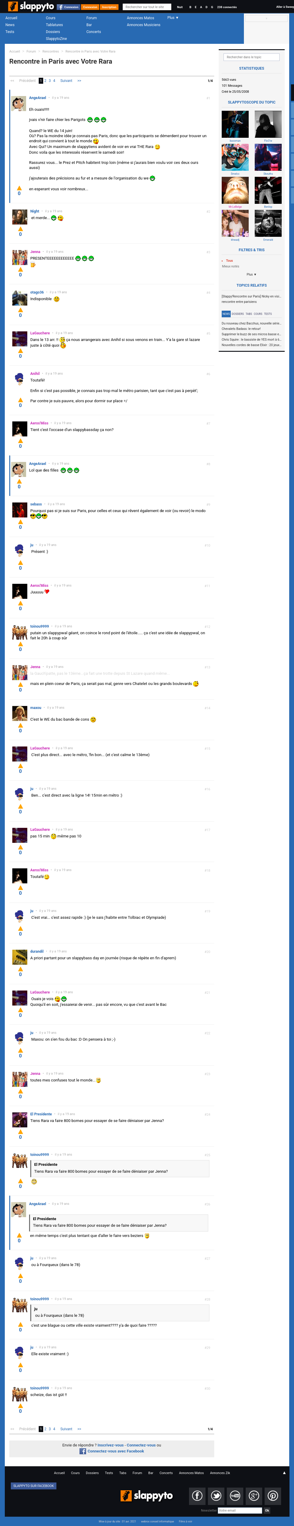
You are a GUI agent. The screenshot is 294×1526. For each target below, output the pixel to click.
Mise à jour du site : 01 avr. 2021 (117, 1521)
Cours (51, 18)
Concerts (93, 32)
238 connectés (227, 7)
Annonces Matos (140, 18)
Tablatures (54, 25)
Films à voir (185, 1521)
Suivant (66, 81)
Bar (89, 25)
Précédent (27, 81)
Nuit (179, 7)
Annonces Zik (220, 1473)
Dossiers (53, 32)
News (9, 25)
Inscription (109, 7)
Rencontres (51, 51)
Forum (91, 18)
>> (79, 81)
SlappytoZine (56, 39)
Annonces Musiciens (143, 25)
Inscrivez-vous (111, 1445)
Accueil (11, 18)
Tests (9, 32)
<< (12, 81)
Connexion (71, 7)
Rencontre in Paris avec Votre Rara (90, 51)
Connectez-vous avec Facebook (112, 1451)
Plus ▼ (252, 274)
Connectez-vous (141, 1445)
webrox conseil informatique (157, 1521)
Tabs (249, 313)
